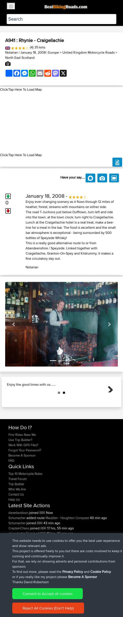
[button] (13, 324)
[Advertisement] (61, 122)
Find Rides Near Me (22, 456)
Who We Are (17, 510)
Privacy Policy (72, 571)
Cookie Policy (100, 571)
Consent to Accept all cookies (47, 593)
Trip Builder (16, 505)
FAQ (11, 482)
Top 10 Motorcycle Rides (25, 495)
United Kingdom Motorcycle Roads (88, 52)
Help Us (14, 521)
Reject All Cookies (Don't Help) (48, 608)
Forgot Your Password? (24, 471)
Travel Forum (17, 500)
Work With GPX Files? (23, 466)
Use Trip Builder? (20, 461)
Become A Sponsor (22, 477)
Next (109, 399)
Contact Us (16, 516)
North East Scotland (20, 57)
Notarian (11, 52)
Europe (53, 52)
